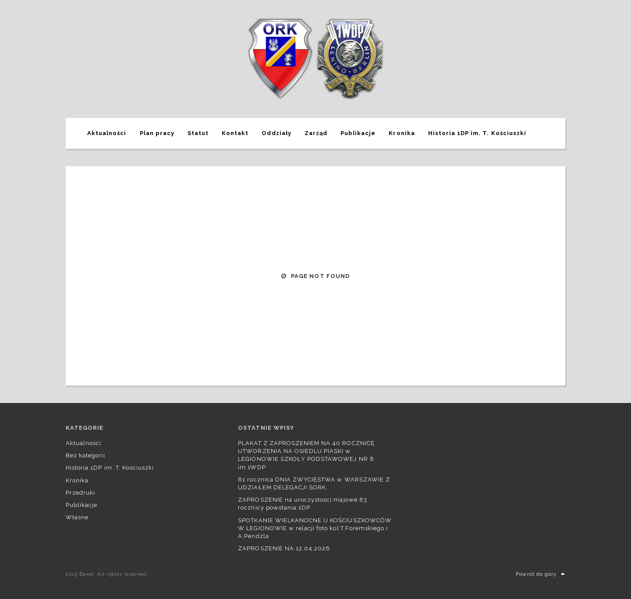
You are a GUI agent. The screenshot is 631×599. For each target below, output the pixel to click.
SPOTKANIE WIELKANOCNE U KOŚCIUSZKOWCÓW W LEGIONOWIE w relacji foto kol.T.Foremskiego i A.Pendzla (315, 528)
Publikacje (358, 133)
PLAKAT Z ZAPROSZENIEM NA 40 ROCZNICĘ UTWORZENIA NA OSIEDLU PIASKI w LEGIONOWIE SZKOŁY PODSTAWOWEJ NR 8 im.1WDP (306, 455)
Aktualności (106, 133)
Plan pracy (157, 133)
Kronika (402, 133)
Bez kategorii (86, 455)
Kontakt (235, 133)
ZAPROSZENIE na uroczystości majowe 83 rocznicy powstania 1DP (302, 503)
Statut (198, 133)
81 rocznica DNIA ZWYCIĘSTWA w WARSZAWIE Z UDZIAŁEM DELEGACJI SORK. (314, 483)
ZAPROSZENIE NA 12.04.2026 (284, 548)
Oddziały (276, 133)
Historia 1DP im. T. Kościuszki (477, 133)
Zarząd (316, 133)
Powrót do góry (540, 574)
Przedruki (80, 492)
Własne (77, 517)
